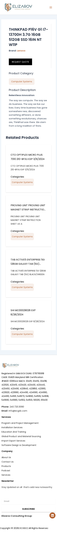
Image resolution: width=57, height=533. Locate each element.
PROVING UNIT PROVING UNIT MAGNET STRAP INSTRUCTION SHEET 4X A (28, 210)
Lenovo (21, 50)
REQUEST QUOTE (20, 61)
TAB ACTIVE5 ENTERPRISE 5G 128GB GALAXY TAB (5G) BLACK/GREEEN (28, 264)
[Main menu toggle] (51, 7)
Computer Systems (22, 182)
